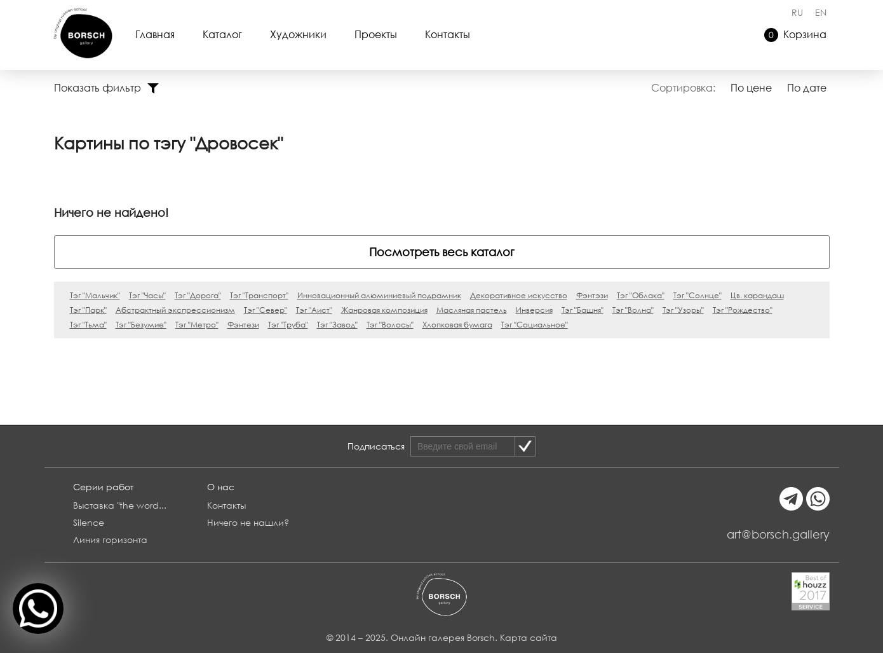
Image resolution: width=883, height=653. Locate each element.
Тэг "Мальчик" (95, 295)
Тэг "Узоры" (683, 310)
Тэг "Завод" (337, 324)
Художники (298, 34)
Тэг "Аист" (314, 310)
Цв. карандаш (757, 295)
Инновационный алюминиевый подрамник (379, 295)
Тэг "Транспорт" (259, 295)
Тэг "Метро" (197, 324)
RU (797, 12)
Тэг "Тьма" (88, 324)
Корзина (795, 34)
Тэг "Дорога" (198, 295)
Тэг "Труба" (288, 324)
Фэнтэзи (592, 295)
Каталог (222, 34)
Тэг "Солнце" (697, 295)
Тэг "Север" (265, 310)
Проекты (375, 34)
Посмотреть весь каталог (442, 252)
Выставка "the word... (119, 505)
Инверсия (534, 310)
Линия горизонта (110, 539)
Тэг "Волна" (633, 310)
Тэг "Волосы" (390, 324)
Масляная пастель (471, 310)
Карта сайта (528, 637)
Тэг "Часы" (147, 295)
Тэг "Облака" (640, 295)
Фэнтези (243, 324)
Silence (88, 522)
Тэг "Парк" (88, 310)
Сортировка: (683, 87)
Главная (155, 34)
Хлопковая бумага (457, 324)
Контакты (447, 34)
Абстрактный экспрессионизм (175, 310)
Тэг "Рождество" (742, 310)
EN (820, 12)
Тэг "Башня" (582, 310)
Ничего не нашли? (248, 522)
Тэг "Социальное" (534, 324)
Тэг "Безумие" (141, 324)
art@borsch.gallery (778, 534)
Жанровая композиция (384, 310)
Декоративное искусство (518, 295)
